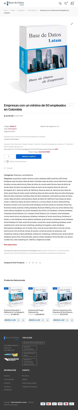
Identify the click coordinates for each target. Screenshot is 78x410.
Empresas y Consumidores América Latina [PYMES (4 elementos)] (29, 362)
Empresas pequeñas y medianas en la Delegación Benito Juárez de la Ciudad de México (14, 311)
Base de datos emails (46, 193)
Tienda (13, 10)
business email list (49, 205)
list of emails (27, 228)
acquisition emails (20, 179)
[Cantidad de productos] (9, 156)
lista (35, 228)
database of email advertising (49, 216)
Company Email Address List (38, 213)
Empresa (7, 376)
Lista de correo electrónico (47, 228)
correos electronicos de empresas (17, 216)
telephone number (43, 240)
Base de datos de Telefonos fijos (51, 190)
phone (65, 234)
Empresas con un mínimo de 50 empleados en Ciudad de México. (69, 105)
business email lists (64, 205)
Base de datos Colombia (32, 181)
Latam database (57, 225)
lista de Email (19, 231)
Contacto (7, 383)
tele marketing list (21, 240)
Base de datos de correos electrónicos (42, 184)
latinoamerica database (13, 228)
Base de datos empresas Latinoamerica (46, 196)
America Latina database (37, 179)
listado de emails (31, 231)
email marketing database (56, 222)
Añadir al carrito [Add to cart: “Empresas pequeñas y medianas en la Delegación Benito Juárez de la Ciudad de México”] (10, 320)
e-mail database (16, 219)
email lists (42, 222)
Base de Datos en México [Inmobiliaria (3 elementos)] (29, 354)
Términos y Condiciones (8, 388)
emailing (38, 225)
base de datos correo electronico (55, 181)
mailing (15, 234)
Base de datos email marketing (25, 193)
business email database (31, 205)
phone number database (42, 237)
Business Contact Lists (13, 205)
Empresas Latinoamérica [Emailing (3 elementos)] (28, 348)
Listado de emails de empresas (50, 231)
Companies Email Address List (15, 213)
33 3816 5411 (9, 350)
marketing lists (56, 234)
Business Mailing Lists (46, 208)
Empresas (21, 10)
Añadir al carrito (29, 156)
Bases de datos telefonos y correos (32, 202)
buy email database (30, 211)
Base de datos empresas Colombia (17, 196)
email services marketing (24, 225)
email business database (51, 219)
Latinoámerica (32, 10)
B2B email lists (53, 179)
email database (67, 219)
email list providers (30, 222)
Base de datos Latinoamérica (21, 199)
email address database (32, 219)
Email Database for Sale (13, 222)
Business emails (10, 208)
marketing (46, 234)
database (33, 216)
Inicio (5, 10)
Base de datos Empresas (64, 193)
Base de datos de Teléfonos (27, 190)
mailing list (37, 234)
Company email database (59, 213)
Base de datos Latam (19, 402)
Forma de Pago (9, 379)
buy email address (62, 208)
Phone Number (26, 237)
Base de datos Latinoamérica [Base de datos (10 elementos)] (33, 343)
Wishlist (24, 379)
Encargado (46, 225)
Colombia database (65, 211)
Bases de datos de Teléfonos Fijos (46, 199)
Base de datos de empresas (20, 187)
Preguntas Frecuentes (29, 387)
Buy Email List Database (47, 211)
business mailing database (27, 208)
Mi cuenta (25, 376)
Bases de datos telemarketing (58, 202)
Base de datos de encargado (42, 187)
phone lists (16, 237)
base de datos (17, 181)
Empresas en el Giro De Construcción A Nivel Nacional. (72, 105)
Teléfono (32, 240)
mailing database (25, 234)
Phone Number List (60, 237)
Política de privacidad (29, 383)
